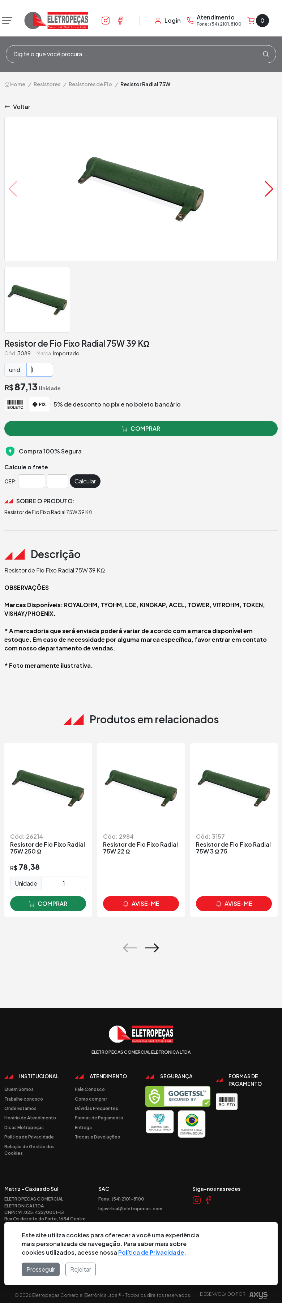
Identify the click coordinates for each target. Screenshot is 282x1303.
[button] (269, 189)
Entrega (83, 1127)
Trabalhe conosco (23, 1099)
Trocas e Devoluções (97, 1137)
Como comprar (91, 1099)
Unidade (26, 883)
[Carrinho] (258, 20)
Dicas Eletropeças (24, 1127)
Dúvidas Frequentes (96, 1108)
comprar (48, 903)
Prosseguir (40, 1269)
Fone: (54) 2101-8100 (121, 1199)
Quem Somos (19, 1089)
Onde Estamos (20, 1108)
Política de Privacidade (151, 1252)
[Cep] (31, 481)
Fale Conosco (90, 1089)
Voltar (17, 106)
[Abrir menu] (5, 20)
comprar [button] (141, 428)
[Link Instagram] (105, 20)
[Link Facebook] (120, 20)
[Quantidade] (39, 370)
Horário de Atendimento (30, 1117)
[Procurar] (265, 54)
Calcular (85, 481)
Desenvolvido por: (234, 1296)
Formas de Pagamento (99, 1117)
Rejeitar (80, 1269)
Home (14, 84)
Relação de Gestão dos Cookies (29, 1150)
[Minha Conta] (167, 20)
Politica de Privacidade (29, 1137)
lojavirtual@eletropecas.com (130, 1208)
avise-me (141, 903)
